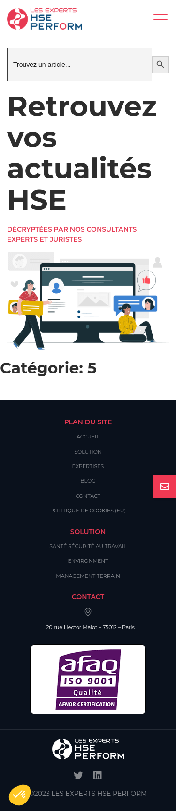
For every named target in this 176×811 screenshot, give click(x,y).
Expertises (88, 466)
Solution (88, 451)
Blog (87, 481)
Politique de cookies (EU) (88, 510)
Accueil (88, 436)
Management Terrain (88, 576)
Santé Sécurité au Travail (88, 546)
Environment (88, 561)
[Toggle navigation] (161, 19)
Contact (88, 496)
